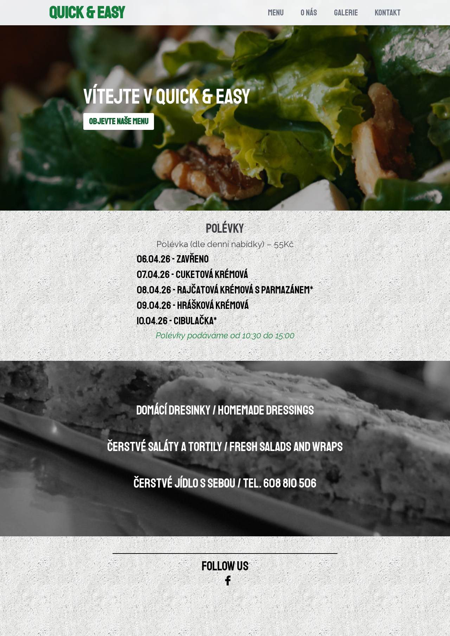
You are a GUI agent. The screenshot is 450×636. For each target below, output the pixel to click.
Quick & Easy (87, 12)
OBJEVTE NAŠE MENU (118, 121)
